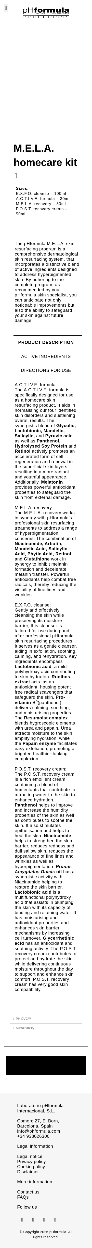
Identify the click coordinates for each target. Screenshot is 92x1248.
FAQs (23, 1195)
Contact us (28, 1190)
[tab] (46, 341)
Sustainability (25, 1026)
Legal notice (29, 1155)
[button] (6, 8)
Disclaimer (28, 1170)
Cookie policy (31, 1165)
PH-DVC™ (23, 1017)
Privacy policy (31, 1160)
